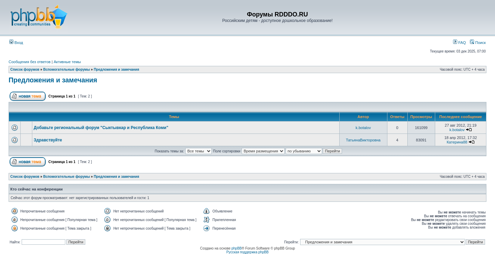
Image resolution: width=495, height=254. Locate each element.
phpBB (236, 248)
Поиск (478, 43)
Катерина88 (457, 142)
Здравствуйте (48, 140)
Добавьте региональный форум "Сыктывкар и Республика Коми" (101, 127)
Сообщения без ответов (30, 62)
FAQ (459, 43)
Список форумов (25, 69)
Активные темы (67, 62)
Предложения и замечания (116, 69)
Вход (16, 43)
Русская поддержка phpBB (247, 252)
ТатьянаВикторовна (363, 140)
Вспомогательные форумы (66, 69)
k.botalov (363, 128)
